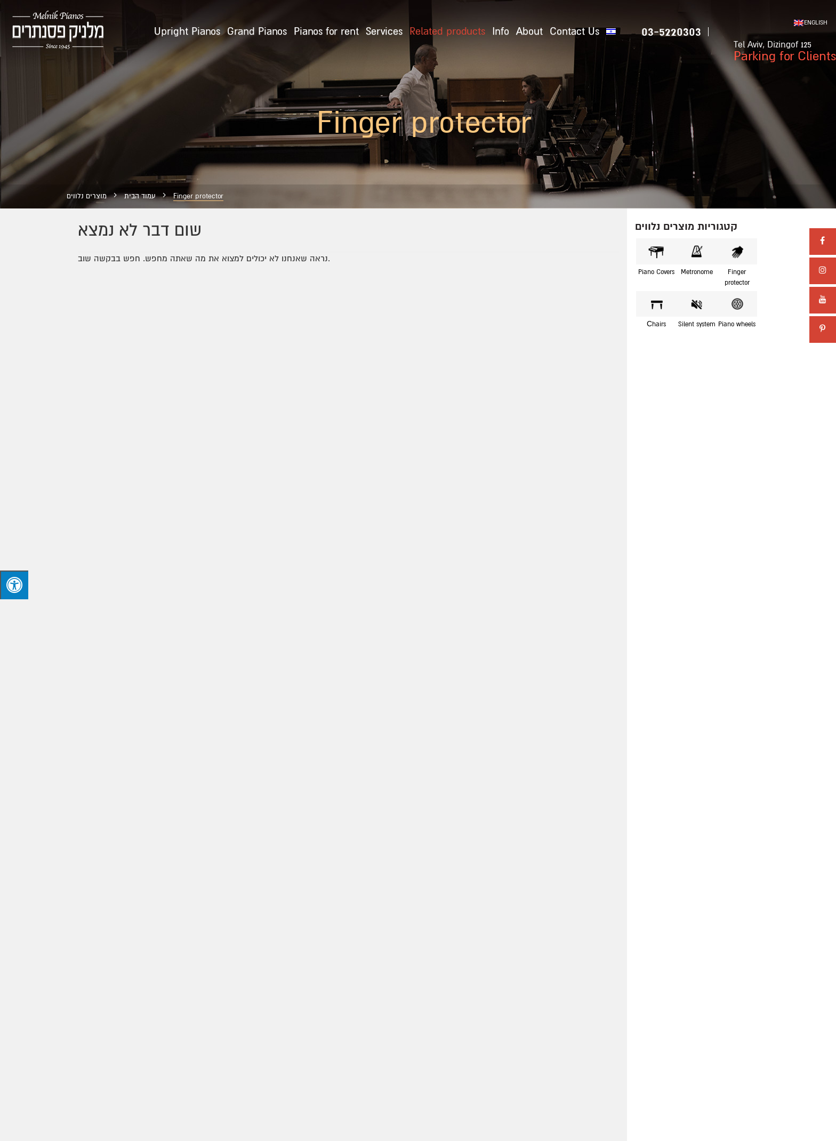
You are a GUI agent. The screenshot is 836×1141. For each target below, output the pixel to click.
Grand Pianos (257, 31)
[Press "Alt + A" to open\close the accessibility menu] (14, 584)
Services (384, 31)
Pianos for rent (326, 31)
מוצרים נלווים (87, 196)
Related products (447, 31)
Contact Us (574, 31)
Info (500, 31)
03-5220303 (671, 31)
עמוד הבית (140, 196)
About (529, 31)
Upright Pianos (187, 31)
